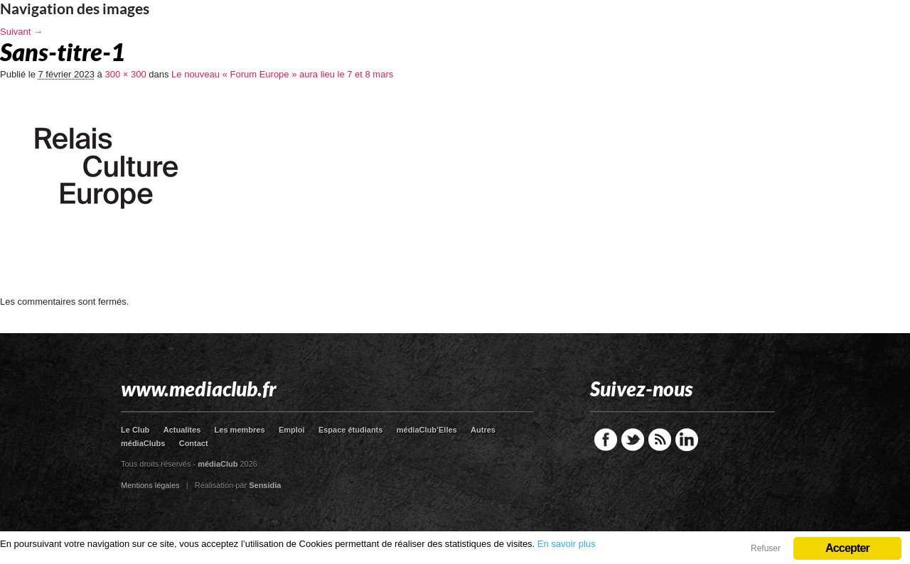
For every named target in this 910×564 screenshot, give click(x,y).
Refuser (766, 548)
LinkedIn (686, 439)
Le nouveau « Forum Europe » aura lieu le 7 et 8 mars (282, 74)
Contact (193, 443)
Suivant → (21, 31)
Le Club (135, 429)
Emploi (292, 429)
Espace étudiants (350, 429)
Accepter (847, 548)
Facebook (605, 439)
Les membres (240, 429)
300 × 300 (125, 74)
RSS (659, 439)
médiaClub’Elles (427, 429)
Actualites (182, 429)
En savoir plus (566, 543)
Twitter (632, 439)
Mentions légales (150, 485)
